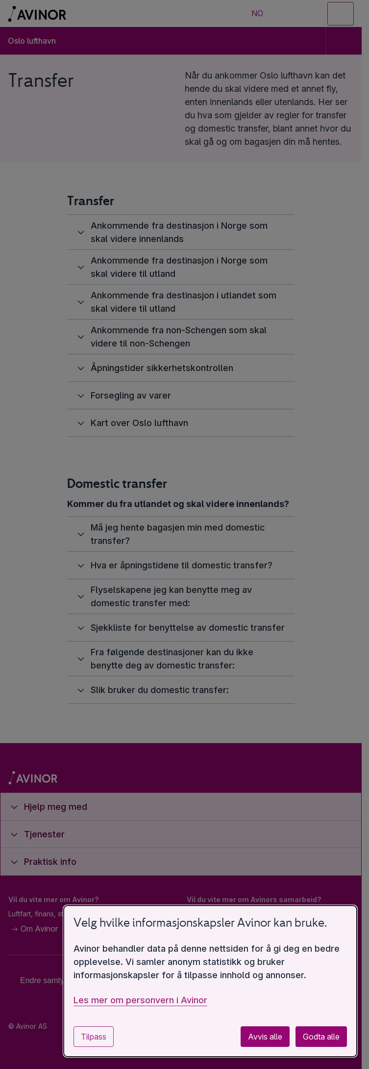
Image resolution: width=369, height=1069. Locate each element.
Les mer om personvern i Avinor (140, 1000)
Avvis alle (265, 1037)
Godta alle (321, 1037)
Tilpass (93, 1037)
